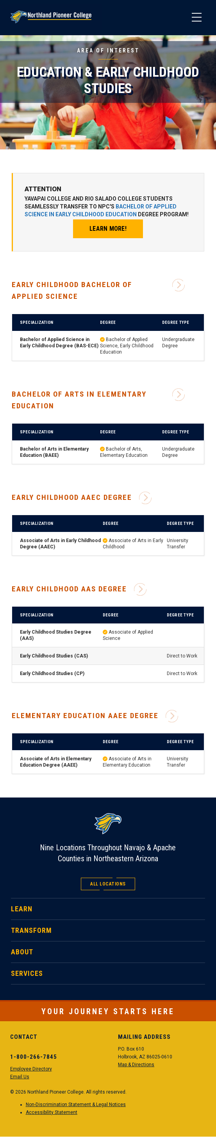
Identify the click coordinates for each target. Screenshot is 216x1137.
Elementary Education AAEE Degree (95, 716)
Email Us (19, 1077)
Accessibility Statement (51, 1112)
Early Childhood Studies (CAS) (54, 656)
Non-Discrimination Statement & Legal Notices (76, 1104)
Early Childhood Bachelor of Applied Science (98, 290)
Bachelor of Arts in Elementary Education (98, 399)
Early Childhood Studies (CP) (52, 673)
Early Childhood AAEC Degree (82, 497)
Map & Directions (136, 1064)
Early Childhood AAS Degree (79, 589)
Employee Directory (31, 1069)
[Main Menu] (196, 17)
